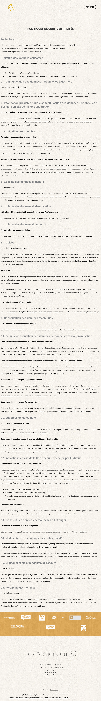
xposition (50, 698)
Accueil (11, 698)
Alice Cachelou (54, 690)
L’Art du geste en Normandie (33, 698)
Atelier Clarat (19, 698)
